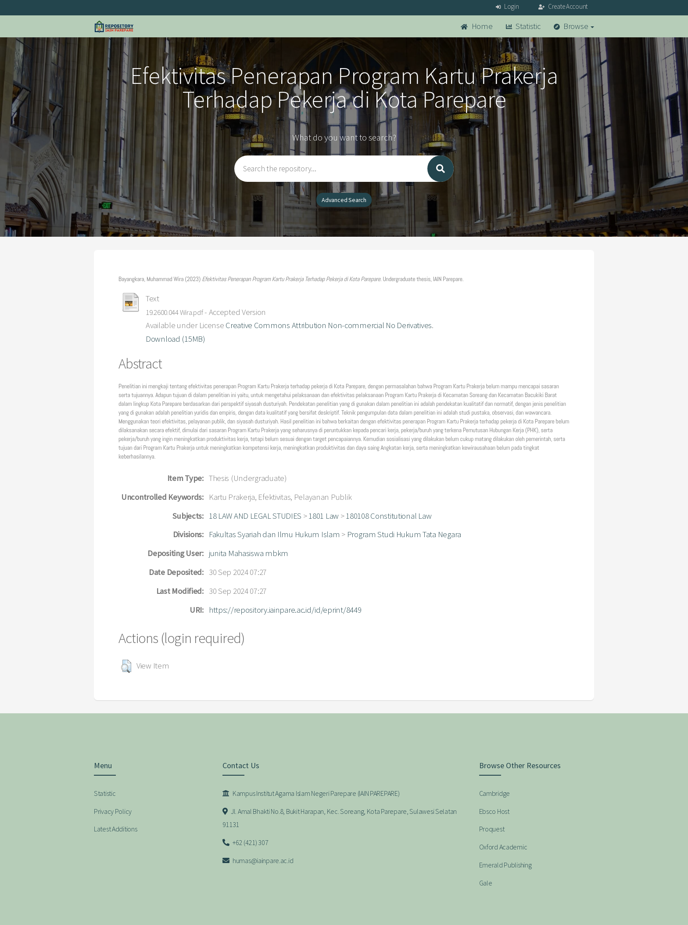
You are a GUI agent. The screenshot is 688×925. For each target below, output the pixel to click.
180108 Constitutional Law (388, 516)
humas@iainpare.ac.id (258, 860)
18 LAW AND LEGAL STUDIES (255, 516)
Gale (485, 882)
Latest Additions (115, 828)
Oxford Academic (503, 846)
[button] (126, 666)
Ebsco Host (494, 811)
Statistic (523, 26)
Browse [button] (574, 26)
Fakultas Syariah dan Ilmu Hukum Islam (274, 534)
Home (476, 26)
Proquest (492, 828)
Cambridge (494, 793)
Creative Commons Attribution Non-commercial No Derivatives (329, 325)
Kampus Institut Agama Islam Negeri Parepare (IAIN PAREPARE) (311, 793)
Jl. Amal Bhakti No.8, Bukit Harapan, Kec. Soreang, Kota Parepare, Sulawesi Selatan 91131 (339, 818)
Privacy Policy (113, 811)
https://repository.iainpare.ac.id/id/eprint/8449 (285, 610)
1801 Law (323, 516)
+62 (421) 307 (245, 842)
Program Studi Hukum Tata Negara (404, 534)
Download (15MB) (175, 339)
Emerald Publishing (505, 864)
